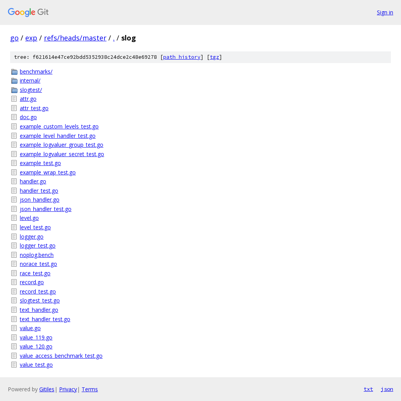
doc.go (28, 117)
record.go (32, 282)
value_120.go (36, 346)
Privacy (68, 389)
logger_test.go (38, 245)
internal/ (30, 80)
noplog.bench (37, 255)
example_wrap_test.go (48, 172)
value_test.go (36, 364)
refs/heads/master (75, 37)
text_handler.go (39, 309)
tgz (214, 57)
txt (368, 388)
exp (31, 37)
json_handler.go (39, 199)
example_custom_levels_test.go (59, 126)
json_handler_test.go (45, 209)
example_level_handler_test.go (58, 135)
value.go (30, 328)
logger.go (32, 236)
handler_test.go (39, 190)
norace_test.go (38, 263)
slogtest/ (31, 89)
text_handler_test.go (45, 319)
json (387, 388)
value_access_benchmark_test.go (61, 355)
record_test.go (38, 291)
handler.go (33, 181)
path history (181, 57)
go (14, 37)
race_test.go (35, 273)
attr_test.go (34, 108)
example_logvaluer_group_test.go (61, 144)
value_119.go (36, 337)
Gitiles (46, 389)
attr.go (28, 98)
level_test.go (35, 227)
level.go (29, 218)
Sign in (385, 12)
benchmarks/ (36, 71)
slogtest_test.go (40, 300)
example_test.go (40, 163)
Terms (90, 389)
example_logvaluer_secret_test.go (62, 154)
